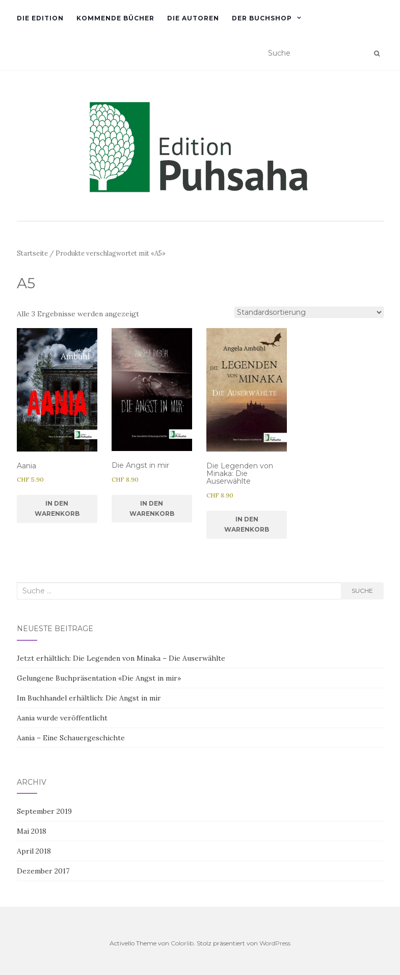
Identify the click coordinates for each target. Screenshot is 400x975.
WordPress (274, 943)
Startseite (32, 253)
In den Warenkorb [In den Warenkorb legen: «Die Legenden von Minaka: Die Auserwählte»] (246, 524)
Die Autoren (193, 18)
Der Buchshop (262, 18)
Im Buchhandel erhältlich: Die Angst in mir (89, 698)
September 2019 (44, 811)
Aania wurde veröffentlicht (62, 717)
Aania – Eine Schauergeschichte (71, 737)
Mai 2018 (31, 831)
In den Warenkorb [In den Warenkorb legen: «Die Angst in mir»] (151, 508)
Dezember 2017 (43, 871)
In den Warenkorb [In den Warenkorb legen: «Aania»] (57, 508)
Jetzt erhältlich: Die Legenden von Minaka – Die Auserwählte (121, 658)
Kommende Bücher (115, 18)
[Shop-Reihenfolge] (309, 312)
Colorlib (182, 943)
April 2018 (34, 851)
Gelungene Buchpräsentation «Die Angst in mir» (99, 678)
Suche (362, 590)
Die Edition (40, 18)
